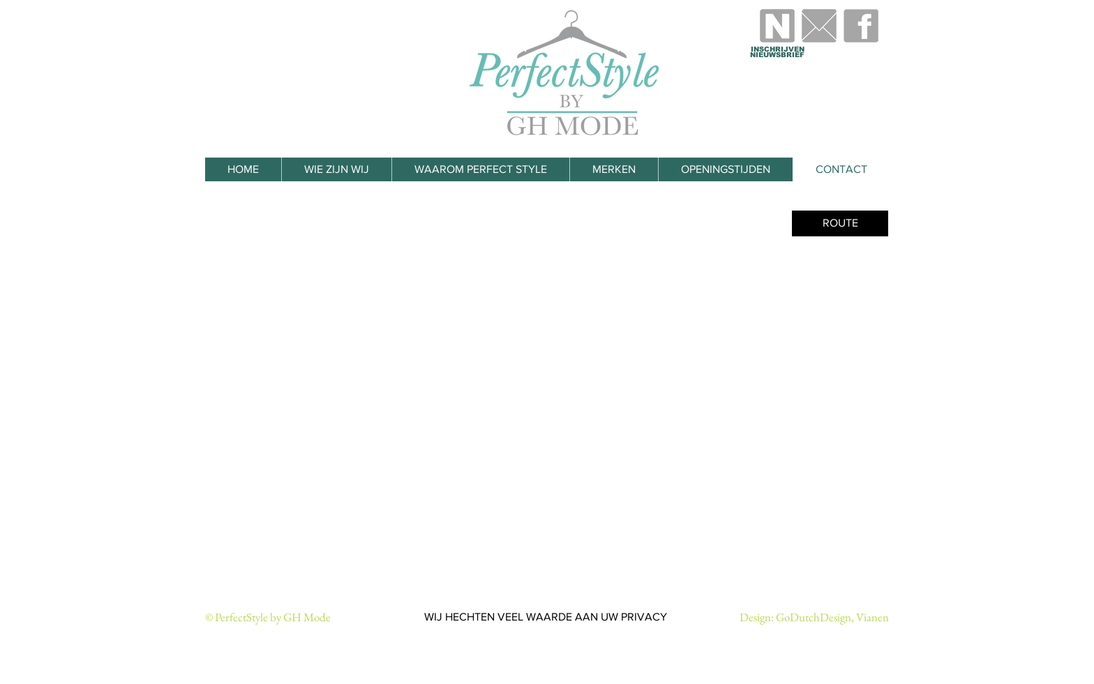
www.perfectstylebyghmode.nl (808, 457)
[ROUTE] (840, 223)
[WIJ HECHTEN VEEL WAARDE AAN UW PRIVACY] (546, 617)
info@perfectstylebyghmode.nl (653, 457)
